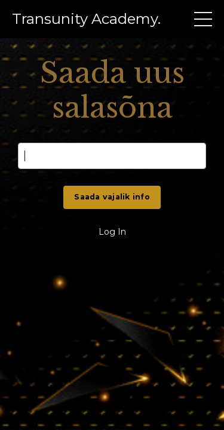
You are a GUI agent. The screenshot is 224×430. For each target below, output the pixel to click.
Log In (112, 231)
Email (29, 135)
